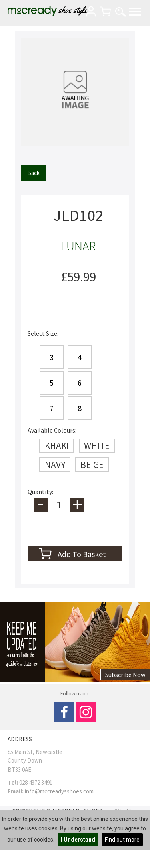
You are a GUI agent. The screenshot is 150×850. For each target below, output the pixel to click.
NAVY (55, 464)
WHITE (97, 445)
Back (33, 173)
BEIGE (92, 464)
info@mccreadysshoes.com (59, 791)
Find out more (122, 839)
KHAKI (57, 445)
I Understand (78, 839)
